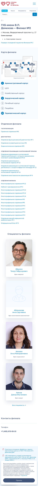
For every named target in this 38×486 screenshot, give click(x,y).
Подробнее (24, 475)
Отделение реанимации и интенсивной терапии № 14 (10, 171)
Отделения (33, 10)
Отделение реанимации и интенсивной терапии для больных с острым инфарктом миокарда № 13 (18, 166)
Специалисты (22, 10)
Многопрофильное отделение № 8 (13, 212)
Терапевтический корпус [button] (15, 113)
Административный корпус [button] (16, 83)
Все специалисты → (19, 405)
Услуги (13, 10)
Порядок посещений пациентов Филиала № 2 (17, 43)
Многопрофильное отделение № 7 (13, 209)
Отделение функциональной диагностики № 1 (17, 140)
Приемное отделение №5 (10, 131)
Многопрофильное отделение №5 (13, 202)
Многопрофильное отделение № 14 (13, 196)
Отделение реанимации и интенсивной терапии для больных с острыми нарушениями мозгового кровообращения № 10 (17, 156)
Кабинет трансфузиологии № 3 (12, 187)
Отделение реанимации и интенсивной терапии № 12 (10, 161)
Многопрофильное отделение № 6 (13, 206)
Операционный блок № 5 (10, 223)
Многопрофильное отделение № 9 (13, 215)
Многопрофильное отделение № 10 (13, 190)
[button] (34, 3)
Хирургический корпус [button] (15, 98)
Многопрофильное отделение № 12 (13, 184)
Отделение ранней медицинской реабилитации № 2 (12, 219)
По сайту (4, 10)
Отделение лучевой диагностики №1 (14, 143)
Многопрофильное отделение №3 (13, 199)
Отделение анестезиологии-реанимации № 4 (17, 175)
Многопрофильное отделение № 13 (13, 193)
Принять (19, 480)
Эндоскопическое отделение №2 (12, 146)
